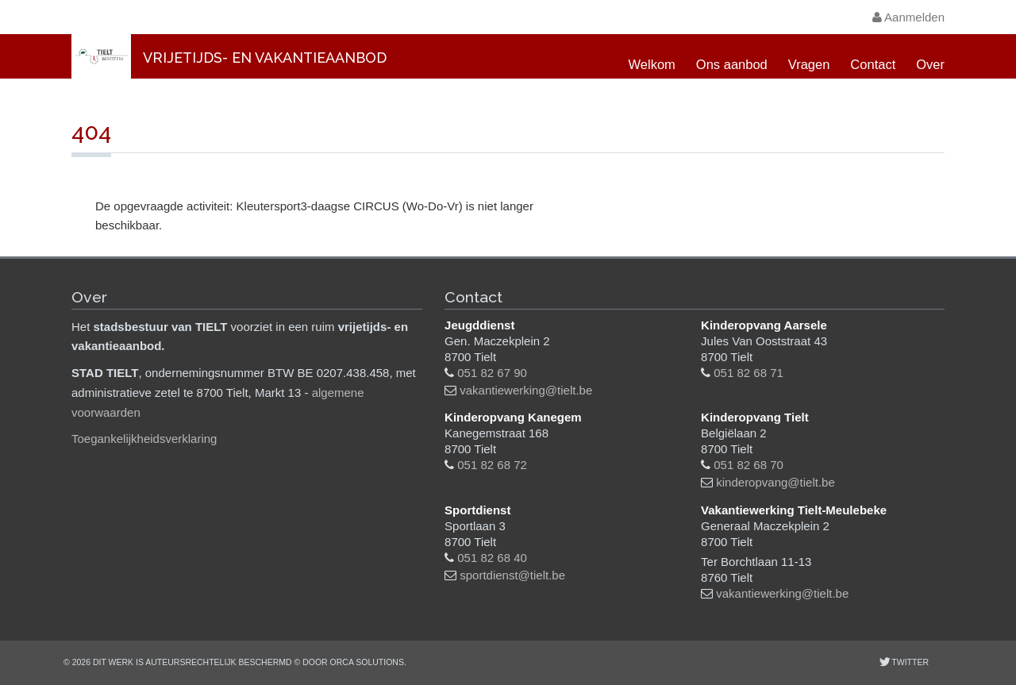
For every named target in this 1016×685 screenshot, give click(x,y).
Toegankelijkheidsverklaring (144, 438)
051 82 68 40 (492, 557)
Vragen (809, 64)
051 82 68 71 (748, 372)
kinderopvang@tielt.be (775, 482)
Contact (872, 64)
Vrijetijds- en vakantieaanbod (265, 57)
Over (930, 64)
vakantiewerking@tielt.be (526, 390)
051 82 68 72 (492, 464)
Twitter (909, 662)
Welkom (652, 64)
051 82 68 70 (748, 464)
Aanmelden (908, 17)
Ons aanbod (732, 64)
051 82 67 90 (492, 372)
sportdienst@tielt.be (512, 575)
